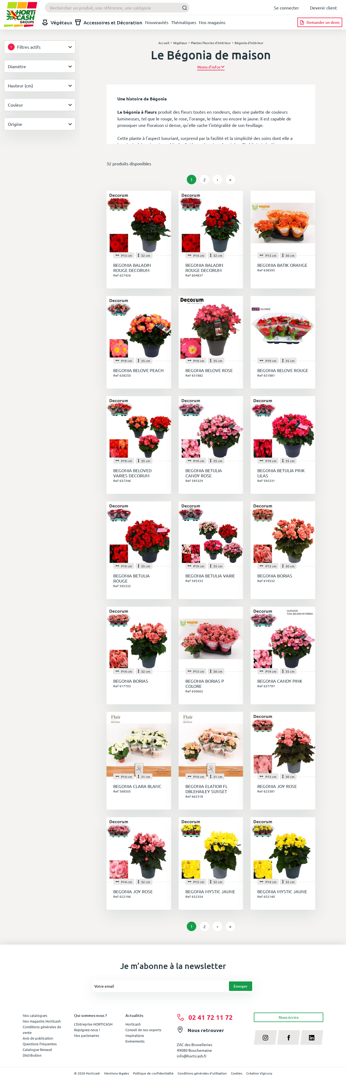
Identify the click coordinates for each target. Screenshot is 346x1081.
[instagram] (265, 1037)
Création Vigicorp (259, 1073)
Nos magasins (212, 22)
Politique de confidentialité (153, 1073)
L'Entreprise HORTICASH (93, 1024)
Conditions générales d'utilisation (202, 1073)
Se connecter (286, 7)
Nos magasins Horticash (42, 1021)
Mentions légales (116, 1073)
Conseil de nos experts (143, 1029)
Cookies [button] (236, 1073)
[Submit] (183, 8)
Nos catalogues (35, 1015)
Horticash (133, 1024)
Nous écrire (289, 1017)
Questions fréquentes (40, 1043)
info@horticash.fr (192, 1055)
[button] (211, 67)
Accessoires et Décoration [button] (108, 22)
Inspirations (134, 1035)
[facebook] (288, 1037)
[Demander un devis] (319, 22)
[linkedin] (311, 1037)
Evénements (135, 1041)
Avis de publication (38, 1038)
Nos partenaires (86, 1035)
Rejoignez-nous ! (87, 1029)
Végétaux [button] (57, 22)
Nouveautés (156, 22)
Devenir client (323, 7)
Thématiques (183, 22)
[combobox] (117, 7)
